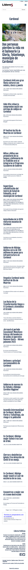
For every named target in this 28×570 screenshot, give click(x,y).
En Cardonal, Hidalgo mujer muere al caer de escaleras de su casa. (13, 476)
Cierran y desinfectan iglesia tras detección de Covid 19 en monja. (13, 457)
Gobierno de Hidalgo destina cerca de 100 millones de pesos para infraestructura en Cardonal (13, 252)
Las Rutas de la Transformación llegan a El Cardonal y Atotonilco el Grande (13, 305)
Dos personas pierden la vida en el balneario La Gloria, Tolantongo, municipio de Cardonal (13, 53)
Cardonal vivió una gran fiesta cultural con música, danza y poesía (13, 83)
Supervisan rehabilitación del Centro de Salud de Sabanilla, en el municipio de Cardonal (12, 191)
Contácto (9, 560)
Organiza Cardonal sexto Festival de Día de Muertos (13, 280)
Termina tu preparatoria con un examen (14, 515)
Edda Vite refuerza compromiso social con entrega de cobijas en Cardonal (13, 108)
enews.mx (17, 568)
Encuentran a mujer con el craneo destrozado (13, 493)
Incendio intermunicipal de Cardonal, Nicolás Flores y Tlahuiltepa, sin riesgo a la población (13, 414)
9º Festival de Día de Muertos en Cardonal (12, 131)
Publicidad (5, 561)
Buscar (23, 9)
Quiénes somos (15, 560)
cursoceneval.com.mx (9, 518)
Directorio (21, 560)
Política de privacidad (19, 563)
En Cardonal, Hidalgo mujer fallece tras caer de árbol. (13, 439)
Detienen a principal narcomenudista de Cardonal (12, 363)
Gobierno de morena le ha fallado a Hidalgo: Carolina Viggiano (13, 387)
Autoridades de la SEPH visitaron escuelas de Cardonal (13, 222)
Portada (4, 560)
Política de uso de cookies (8, 563)
